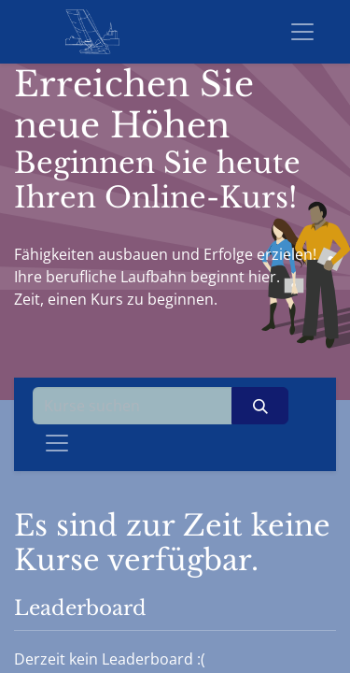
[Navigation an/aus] (57, 443)
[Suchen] (259, 405)
